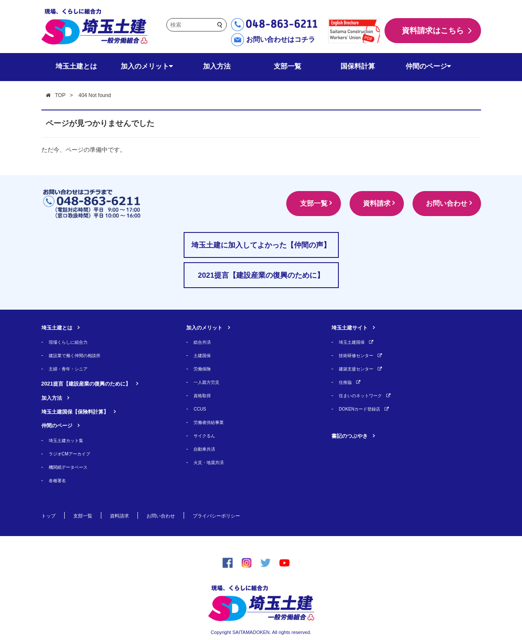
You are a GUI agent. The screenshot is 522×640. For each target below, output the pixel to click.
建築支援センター (361, 368)
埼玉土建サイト (355, 327)
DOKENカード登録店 (365, 408)
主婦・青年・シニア (74, 368)
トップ (50, 515)
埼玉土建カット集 (71, 440)
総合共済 (205, 342)
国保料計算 (358, 66)
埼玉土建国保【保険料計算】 (86, 411)
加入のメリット (147, 66)
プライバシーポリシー (245, 515)
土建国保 (205, 355)
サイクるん (208, 435)
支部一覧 (287, 66)
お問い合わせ (443, 203)
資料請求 (365, 203)
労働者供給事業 (213, 422)
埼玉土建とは (76, 66)
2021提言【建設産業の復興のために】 (100, 383)
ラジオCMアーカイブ (75, 453)
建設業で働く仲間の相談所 (82, 355)
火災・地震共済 (213, 462)
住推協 (347, 382)
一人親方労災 (210, 382)
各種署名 (60, 480)
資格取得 (205, 395)
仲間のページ (428, 66)
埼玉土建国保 (355, 342)
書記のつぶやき (355, 435)
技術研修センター (361, 355)
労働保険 (205, 368)
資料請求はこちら (433, 30)
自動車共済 (208, 448)
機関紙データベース (74, 467)
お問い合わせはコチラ (280, 39)
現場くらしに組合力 (74, 342)
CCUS (201, 408)
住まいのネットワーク (367, 395)
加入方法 (217, 66)
